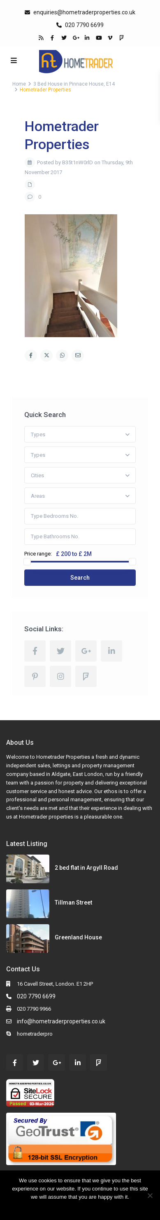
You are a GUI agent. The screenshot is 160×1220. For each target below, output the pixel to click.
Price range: (38, 554)
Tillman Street (73, 902)
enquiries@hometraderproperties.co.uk (84, 12)
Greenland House (78, 937)
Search (80, 577)
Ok (64, 1207)
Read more (85, 1207)
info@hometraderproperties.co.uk (61, 1021)
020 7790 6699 (84, 25)
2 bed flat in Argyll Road (86, 867)
